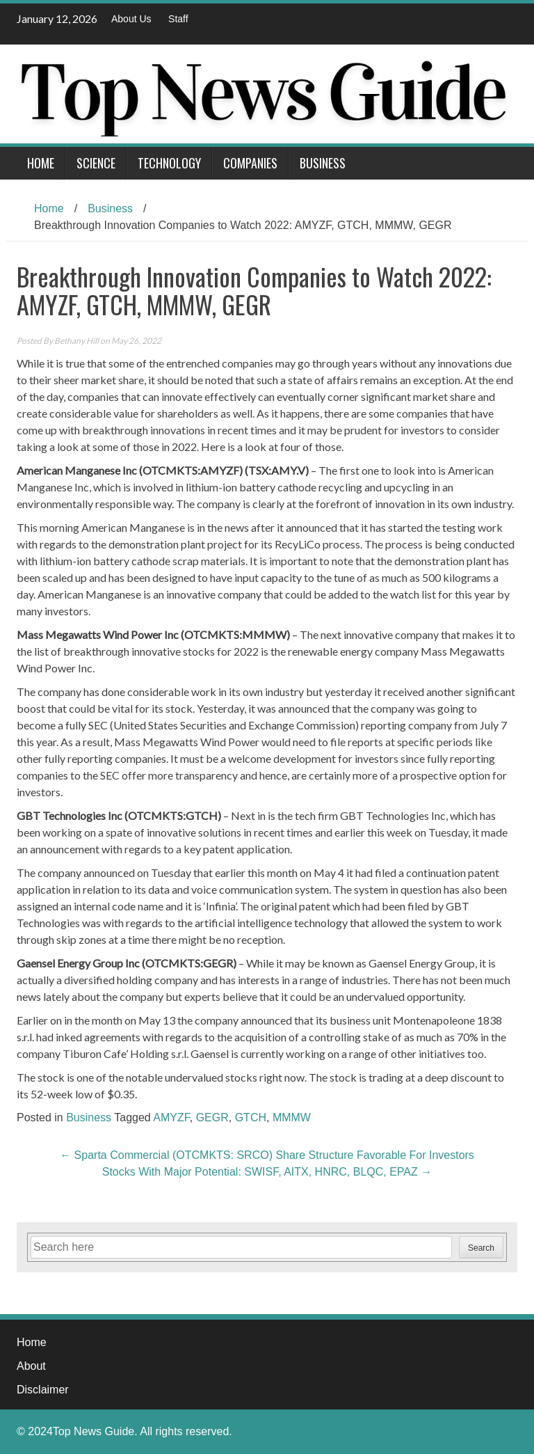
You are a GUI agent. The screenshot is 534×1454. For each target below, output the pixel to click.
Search (481, 1248)
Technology (169, 163)
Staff (178, 18)
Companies (250, 163)
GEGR (212, 1117)
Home (40, 163)
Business (323, 163)
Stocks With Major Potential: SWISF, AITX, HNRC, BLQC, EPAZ (267, 1172)
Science (95, 163)
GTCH (250, 1117)
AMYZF (171, 1117)
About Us (131, 18)
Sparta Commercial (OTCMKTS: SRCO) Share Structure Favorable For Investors (267, 1155)
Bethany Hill (76, 340)
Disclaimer (43, 1390)
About (31, 1366)
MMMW (292, 1117)
